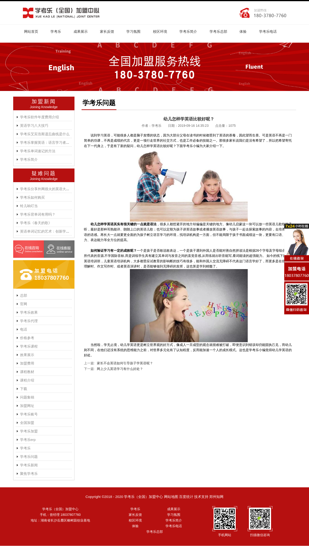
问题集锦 (27, 397)
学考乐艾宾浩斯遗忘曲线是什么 (45, 134)
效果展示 (27, 355)
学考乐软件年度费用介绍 (39, 117)
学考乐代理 (29, 321)
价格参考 (27, 338)
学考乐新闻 (29, 465)
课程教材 (27, 372)
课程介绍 (27, 380)
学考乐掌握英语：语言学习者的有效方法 (52, 143)
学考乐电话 (271, 31)
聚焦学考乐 (29, 474)
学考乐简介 (191, 31)
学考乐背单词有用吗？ (37, 215)
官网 (23, 304)
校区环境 (162, 31)
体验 (246, 31)
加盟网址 (27, 406)
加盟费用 (27, 363)
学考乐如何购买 (32, 198)
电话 (23, 330)
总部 (23, 296)
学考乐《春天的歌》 (36, 223)
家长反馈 (108, 31)
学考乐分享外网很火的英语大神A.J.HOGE (53, 189)
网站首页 (31, 31)
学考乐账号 (29, 414)
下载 (23, 389)
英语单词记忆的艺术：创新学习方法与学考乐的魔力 (60, 232)
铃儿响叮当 (29, 206)
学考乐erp (28, 440)
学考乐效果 (29, 313)
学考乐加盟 (29, 431)
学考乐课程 (29, 347)
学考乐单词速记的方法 (37, 151)
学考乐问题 (29, 457)
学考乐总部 (221, 31)
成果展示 (81, 31)
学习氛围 (135, 31)
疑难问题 (44, 174)
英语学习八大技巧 (34, 126)
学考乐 (56, 31)
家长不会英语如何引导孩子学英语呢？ (125, 363)
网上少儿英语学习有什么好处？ (120, 369)
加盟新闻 (44, 102)
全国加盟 (27, 423)
